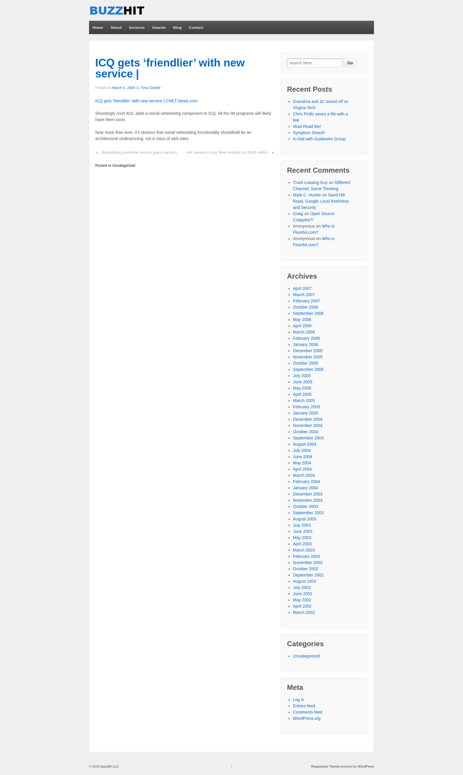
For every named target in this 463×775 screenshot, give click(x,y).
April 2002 (302, 606)
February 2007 (306, 300)
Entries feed (304, 705)
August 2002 (304, 581)
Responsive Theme (325, 766)
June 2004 (302, 456)
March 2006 (304, 332)
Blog (177, 27)
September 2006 (308, 313)
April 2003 (302, 543)
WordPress (366, 766)
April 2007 (302, 288)
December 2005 (308, 350)
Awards (159, 27)
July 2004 (302, 450)
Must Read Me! (307, 126)
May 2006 (302, 319)
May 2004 (302, 462)
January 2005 (305, 413)
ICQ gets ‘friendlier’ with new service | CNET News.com (146, 101)
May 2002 (302, 600)
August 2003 (304, 519)
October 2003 (305, 506)
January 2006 (305, 344)
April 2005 (302, 394)
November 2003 (308, 500)
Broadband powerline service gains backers (139, 152)
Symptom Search (309, 132)
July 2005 (302, 375)
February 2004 (306, 481)
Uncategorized (123, 165)
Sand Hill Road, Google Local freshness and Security (321, 201)
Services (137, 27)
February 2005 (306, 406)
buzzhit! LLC (109, 766)
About (116, 27)
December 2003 (308, 494)
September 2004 (308, 438)
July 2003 (302, 525)
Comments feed (307, 712)
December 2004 (308, 419)
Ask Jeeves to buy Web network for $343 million (227, 152)
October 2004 (305, 431)
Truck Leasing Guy (310, 182)
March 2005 (304, 400)
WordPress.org (307, 718)
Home (98, 27)
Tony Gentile (151, 88)
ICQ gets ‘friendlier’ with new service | (170, 68)
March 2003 (304, 550)
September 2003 (308, 512)
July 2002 (302, 587)
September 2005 (308, 369)
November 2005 (308, 357)
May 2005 (302, 388)
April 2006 (302, 325)
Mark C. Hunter (307, 195)
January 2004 (305, 487)
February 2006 (306, 338)
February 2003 (306, 556)
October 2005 (305, 363)
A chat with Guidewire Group (319, 138)
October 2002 (305, 568)
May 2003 (302, 537)
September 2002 (308, 575)
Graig (298, 213)
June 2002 (302, 593)
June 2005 (302, 381)
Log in (298, 699)
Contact (196, 27)
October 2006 (305, 307)
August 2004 (304, 444)
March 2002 (304, 612)
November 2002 (308, 562)
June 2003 (302, 531)
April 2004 (302, 469)
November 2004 (308, 425)
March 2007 (304, 294)
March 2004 (304, 475)
